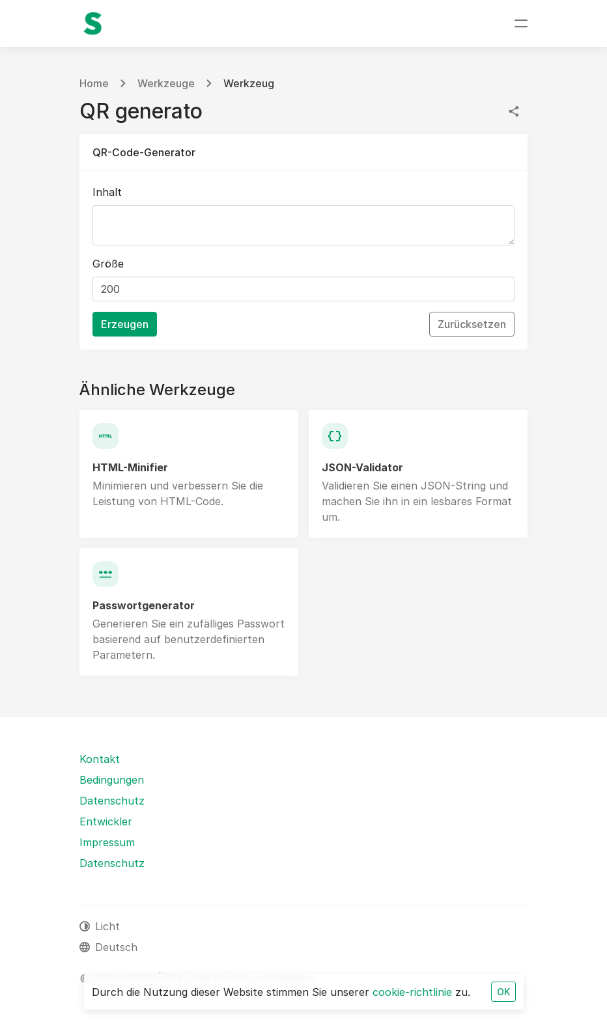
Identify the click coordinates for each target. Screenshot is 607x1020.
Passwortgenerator (143, 605)
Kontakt (99, 758)
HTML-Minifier (130, 467)
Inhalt (107, 192)
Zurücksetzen (472, 324)
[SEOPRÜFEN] (92, 23)
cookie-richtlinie (412, 992)
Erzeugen (124, 324)
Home (94, 83)
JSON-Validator (362, 467)
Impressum (107, 842)
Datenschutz (112, 800)
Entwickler (105, 821)
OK (503, 991)
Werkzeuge (166, 83)
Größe (108, 263)
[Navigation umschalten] (521, 23)
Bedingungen (111, 779)
